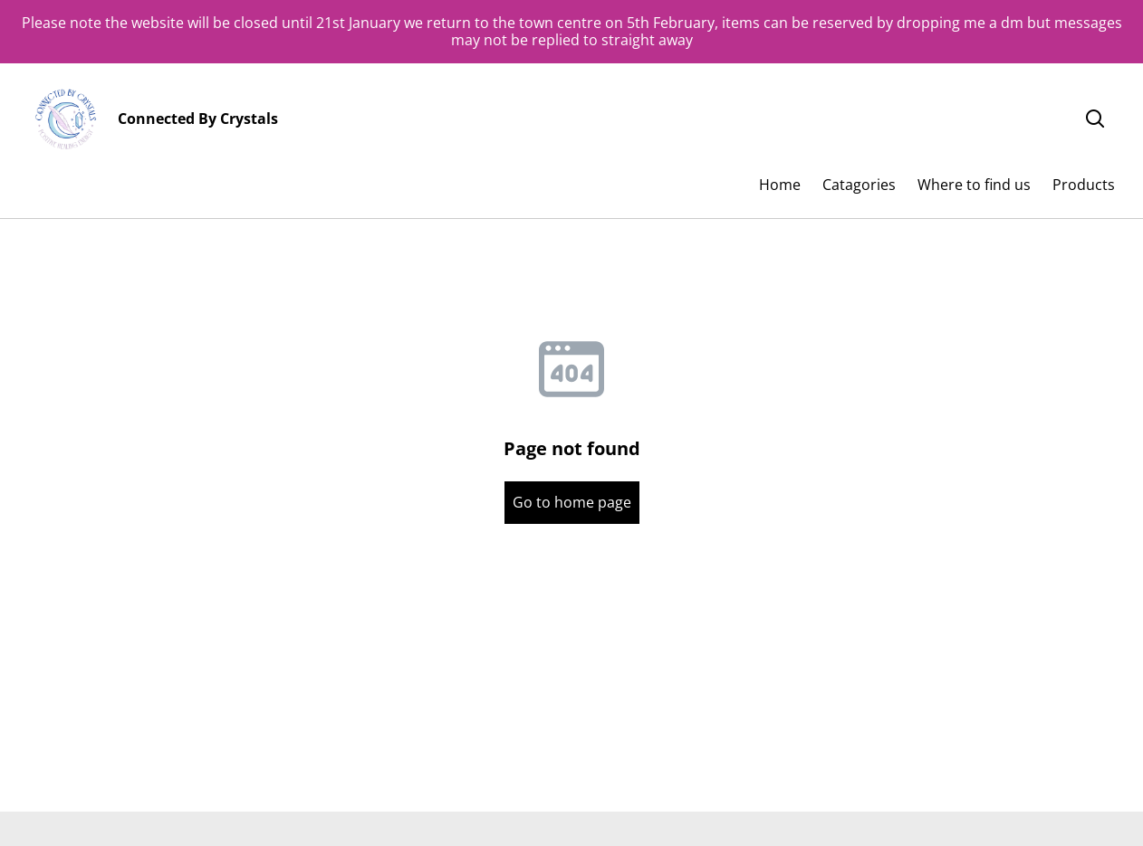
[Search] (1095, 119)
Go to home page (572, 502)
